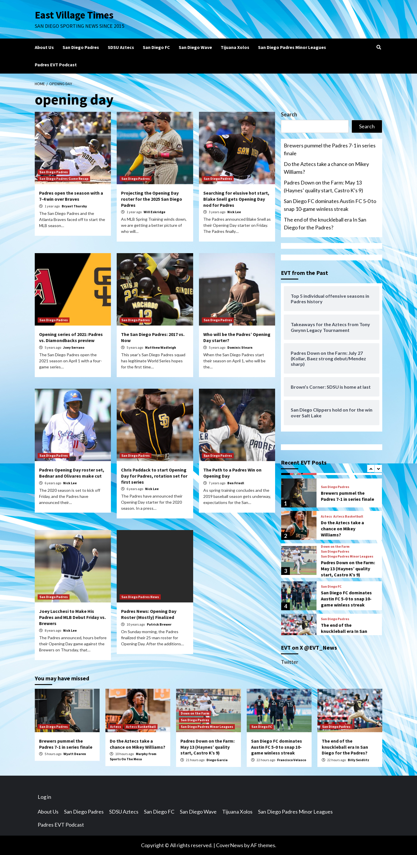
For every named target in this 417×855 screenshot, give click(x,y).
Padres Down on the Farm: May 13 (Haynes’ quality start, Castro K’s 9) (323, 186)
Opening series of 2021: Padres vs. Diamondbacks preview (71, 337)
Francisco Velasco (291, 760)
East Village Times (74, 15)
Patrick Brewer (159, 624)
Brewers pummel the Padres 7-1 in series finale (330, 149)
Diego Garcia (217, 760)
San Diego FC (156, 47)
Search (289, 114)
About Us (44, 47)
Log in (44, 797)
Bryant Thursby (74, 206)
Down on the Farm (335, 546)
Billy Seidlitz (358, 760)
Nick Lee (234, 212)
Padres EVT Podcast (56, 64)
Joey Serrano (73, 347)
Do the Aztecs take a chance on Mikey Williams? (326, 168)
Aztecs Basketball (348, 516)
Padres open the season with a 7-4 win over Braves (71, 196)
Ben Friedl (235, 483)
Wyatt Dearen (74, 754)
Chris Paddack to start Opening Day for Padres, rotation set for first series (154, 476)
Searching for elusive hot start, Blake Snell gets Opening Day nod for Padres (236, 199)
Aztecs (326, 516)
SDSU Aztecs (121, 47)
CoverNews (229, 845)
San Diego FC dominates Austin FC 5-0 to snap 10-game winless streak (330, 205)
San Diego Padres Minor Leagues (292, 47)
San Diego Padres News (140, 597)
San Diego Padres (81, 47)
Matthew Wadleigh (160, 347)
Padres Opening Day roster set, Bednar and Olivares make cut (71, 473)
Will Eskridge (154, 212)
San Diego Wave (195, 47)
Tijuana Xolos (235, 47)
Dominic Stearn (240, 347)
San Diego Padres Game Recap (63, 178)
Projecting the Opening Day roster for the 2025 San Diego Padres (151, 199)
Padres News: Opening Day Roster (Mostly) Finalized (148, 614)
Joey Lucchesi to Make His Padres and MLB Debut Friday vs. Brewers (72, 617)
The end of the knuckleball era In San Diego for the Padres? (325, 223)
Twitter (289, 662)
